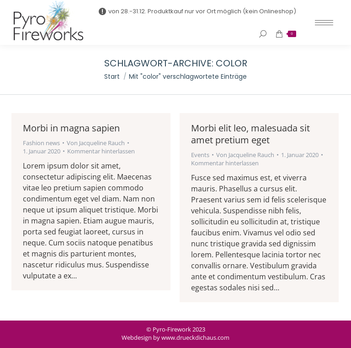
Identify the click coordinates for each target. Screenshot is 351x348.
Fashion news (41, 143)
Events (200, 155)
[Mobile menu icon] (324, 23)
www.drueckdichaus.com (195, 337)
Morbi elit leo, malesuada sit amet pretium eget (250, 134)
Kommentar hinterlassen (101, 151)
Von (96, 143)
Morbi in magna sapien (71, 128)
